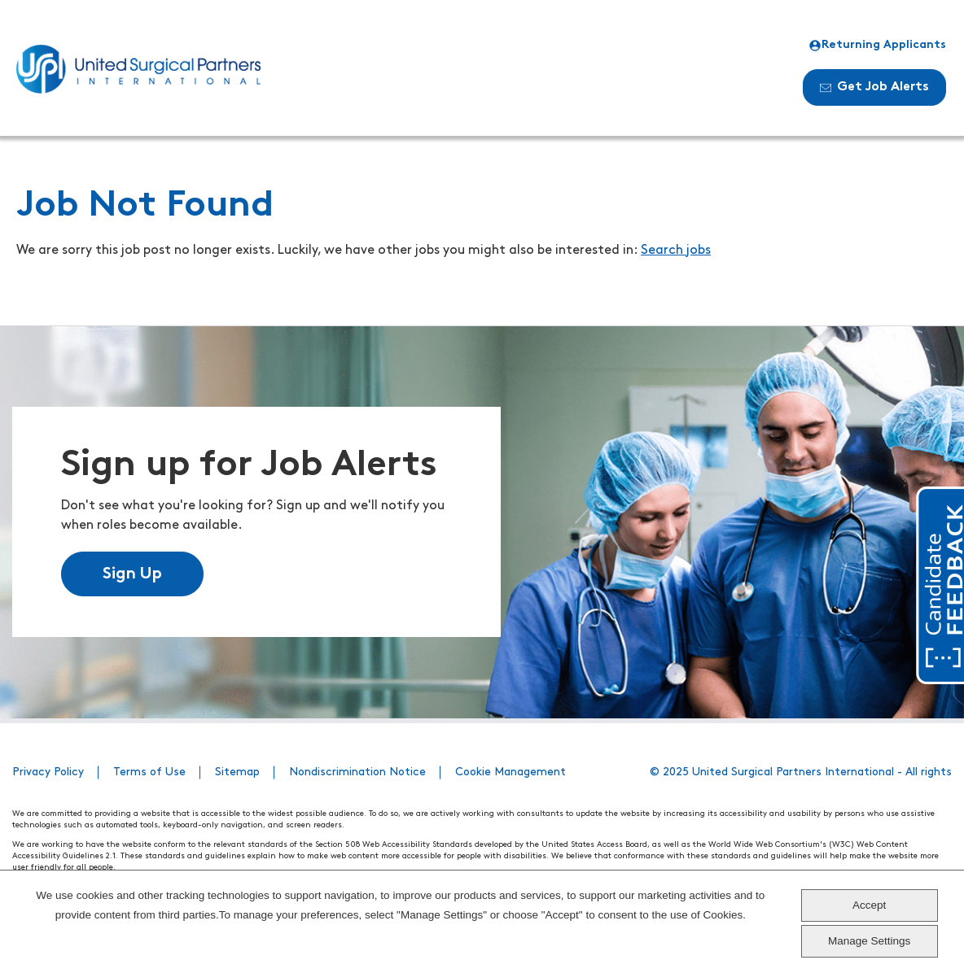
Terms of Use (149, 772)
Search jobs (676, 250)
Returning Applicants (877, 45)
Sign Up (132, 574)
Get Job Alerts (874, 87)
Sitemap (237, 772)
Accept (869, 905)
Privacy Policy (48, 772)
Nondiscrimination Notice (357, 772)
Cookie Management (510, 772)
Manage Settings (869, 941)
